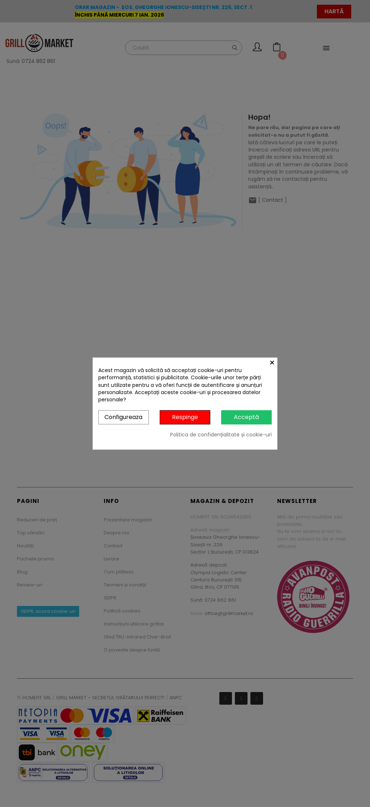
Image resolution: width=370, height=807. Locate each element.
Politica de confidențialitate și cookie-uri (221, 434)
